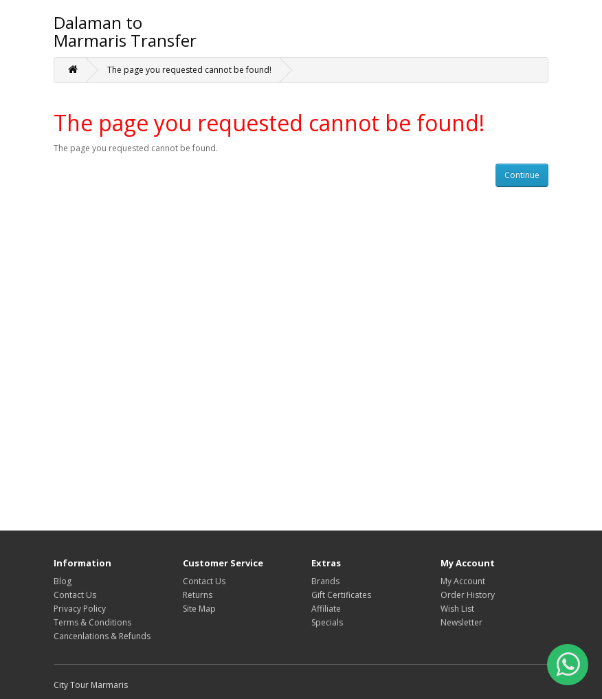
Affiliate (326, 608)
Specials (327, 622)
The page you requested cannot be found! (189, 70)
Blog (62, 581)
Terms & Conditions (92, 622)
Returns (197, 595)
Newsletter (461, 622)
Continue (521, 175)
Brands (325, 581)
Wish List (457, 608)
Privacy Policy (80, 608)
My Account (463, 581)
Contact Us (75, 595)
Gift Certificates (341, 595)
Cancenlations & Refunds (102, 636)
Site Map (199, 608)
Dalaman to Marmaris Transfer (125, 31)
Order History (468, 595)
